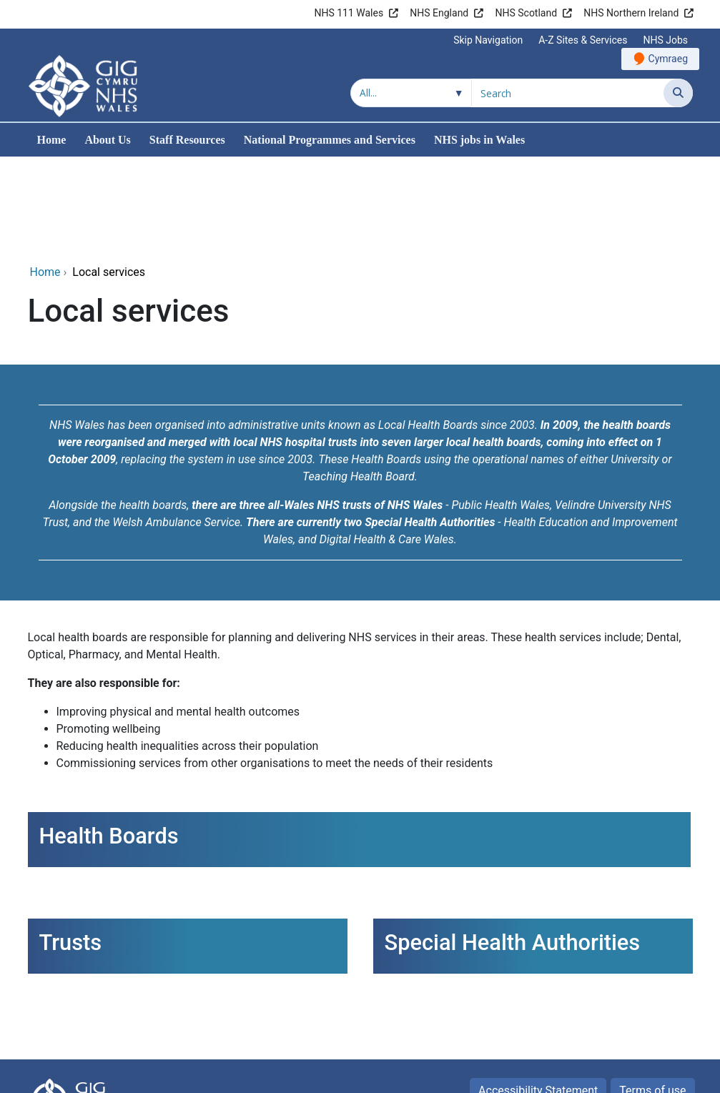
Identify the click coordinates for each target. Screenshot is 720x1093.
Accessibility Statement (538, 994)
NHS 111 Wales (348, 13)
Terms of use (652, 994)
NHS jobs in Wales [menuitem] (479, 140)
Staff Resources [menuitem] (187, 140)
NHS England (439, 13)
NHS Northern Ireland (631, 13)
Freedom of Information (533, 1025)
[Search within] (411, 93)
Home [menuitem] (51, 140)
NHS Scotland (526, 13)
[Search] (678, 93)
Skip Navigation (488, 40)
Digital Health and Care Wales (617, 1075)
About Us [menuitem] (107, 140)
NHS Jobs (665, 40)
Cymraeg (668, 58)
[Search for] (567, 93)
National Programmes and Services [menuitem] (329, 140)
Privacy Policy (651, 1025)
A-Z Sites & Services (582, 40)
